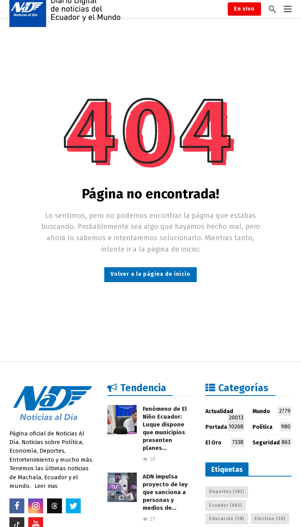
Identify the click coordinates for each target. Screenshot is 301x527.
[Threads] (54, 505)
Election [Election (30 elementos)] (270, 518)
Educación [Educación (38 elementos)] (226, 518)
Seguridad (272, 442)
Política (272, 427)
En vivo (244, 8)
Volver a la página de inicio (150, 274)
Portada (225, 427)
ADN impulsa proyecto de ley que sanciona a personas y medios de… (165, 492)
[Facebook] (16, 505)
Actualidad (225, 413)
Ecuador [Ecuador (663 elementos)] (225, 505)
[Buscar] (272, 9)
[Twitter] (73, 505)
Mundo (272, 411)
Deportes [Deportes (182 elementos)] (226, 491)
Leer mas (46, 486)
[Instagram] (35, 505)
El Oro (225, 442)
